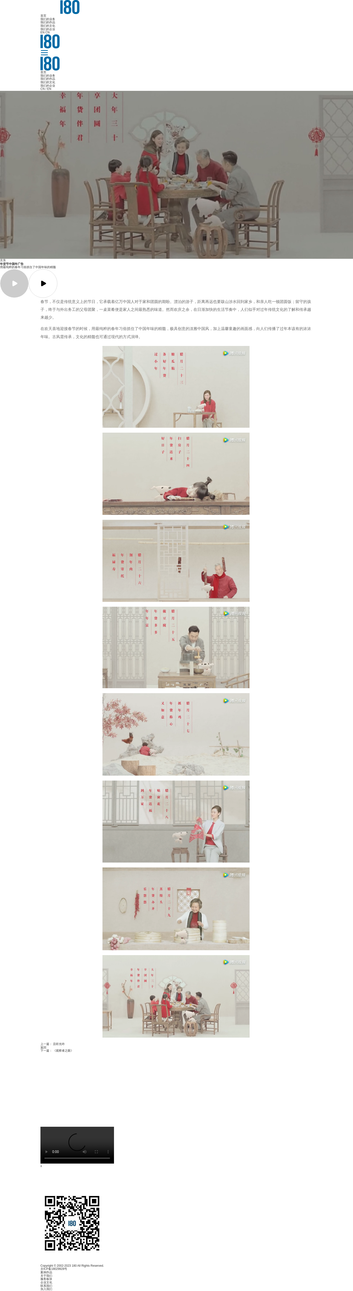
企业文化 (46, 1282)
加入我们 (46, 1289)
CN (47, 32)
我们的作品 (47, 22)
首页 (43, 15)
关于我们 (46, 1275)
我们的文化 (47, 25)
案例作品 (46, 1272)
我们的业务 (47, 19)
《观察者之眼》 (63, 1050)
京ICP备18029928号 (53, 1269)
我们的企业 (47, 29)
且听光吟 (59, 1044)
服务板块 (46, 1279)
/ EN (48, 89)
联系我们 (46, 1286)
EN (42, 32)
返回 (43, 1047)
